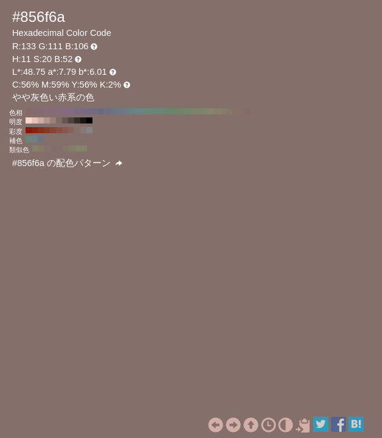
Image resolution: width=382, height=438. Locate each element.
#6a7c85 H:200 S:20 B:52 (126, 111)
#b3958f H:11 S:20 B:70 (47, 120)
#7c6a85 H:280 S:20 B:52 (77, 111)
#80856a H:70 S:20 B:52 (205, 111)
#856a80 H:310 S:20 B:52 (59, 111)
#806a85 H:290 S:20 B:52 (71, 111)
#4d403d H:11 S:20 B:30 (71, 120)
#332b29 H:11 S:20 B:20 (77, 120)
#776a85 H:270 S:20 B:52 (83, 111)
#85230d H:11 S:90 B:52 (35, 130)
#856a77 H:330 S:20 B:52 (47, 111)
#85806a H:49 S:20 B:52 (35, 148)
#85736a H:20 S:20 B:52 (235, 111)
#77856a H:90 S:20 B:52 (193, 111)
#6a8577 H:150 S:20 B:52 (156, 111)
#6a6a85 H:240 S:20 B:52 (102, 111)
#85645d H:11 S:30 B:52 (71, 130)
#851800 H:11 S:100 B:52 (29, 130)
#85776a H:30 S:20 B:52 (229, 111)
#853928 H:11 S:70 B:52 (47, 130)
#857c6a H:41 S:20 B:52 (72, 148)
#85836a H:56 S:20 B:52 (78, 148)
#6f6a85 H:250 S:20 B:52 (95, 111)
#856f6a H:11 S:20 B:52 (77, 130)
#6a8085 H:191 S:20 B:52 (35, 139)
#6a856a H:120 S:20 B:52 (175, 111)
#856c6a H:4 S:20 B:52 (53, 148)
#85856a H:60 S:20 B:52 (211, 111)
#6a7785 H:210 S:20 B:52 (120, 111)
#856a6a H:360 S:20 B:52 (29, 111)
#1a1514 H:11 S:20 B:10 (83, 120)
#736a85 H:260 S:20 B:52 (89, 111)
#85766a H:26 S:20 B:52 (66, 148)
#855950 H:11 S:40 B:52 (65, 130)
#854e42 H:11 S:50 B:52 (59, 130)
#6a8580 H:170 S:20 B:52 (144, 111)
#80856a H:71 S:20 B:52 (84, 148)
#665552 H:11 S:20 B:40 (65, 120)
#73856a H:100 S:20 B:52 (187, 111)
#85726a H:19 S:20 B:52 (47, 148)
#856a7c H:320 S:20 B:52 (53, 111)
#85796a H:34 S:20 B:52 (41, 148)
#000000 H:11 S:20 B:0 (89, 120)
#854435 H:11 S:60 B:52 (53, 130)
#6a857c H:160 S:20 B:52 (150, 111)
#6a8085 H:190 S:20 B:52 (132, 111)
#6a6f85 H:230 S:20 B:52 (108, 111)
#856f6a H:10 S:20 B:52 (241, 111)
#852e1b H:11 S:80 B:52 (41, 130)
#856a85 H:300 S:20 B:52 (65, 111)
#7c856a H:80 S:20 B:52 (199, 111)
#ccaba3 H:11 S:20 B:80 (41, 120)
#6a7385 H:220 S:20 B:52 (114, 111)
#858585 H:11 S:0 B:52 (89, 130)
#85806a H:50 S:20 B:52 (217, 111)
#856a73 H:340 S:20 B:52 (41, 111)
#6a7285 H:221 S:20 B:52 (41, 139)
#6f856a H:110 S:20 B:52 (181, 111)
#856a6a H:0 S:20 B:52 (248, 111)
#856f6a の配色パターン (67, 163)
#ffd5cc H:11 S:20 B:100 (29, 120)
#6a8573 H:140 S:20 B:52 (162, 111)
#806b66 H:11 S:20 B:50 (59, 120)
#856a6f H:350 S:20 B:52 (35, 111)
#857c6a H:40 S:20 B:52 (223, 111)
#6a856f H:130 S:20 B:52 (168, 111)
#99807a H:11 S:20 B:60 (53, 120)
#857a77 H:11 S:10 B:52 (83, 130)
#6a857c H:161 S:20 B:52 (29, 139)
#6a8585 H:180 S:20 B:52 (138, 111)
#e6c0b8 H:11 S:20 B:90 (35, 120)
